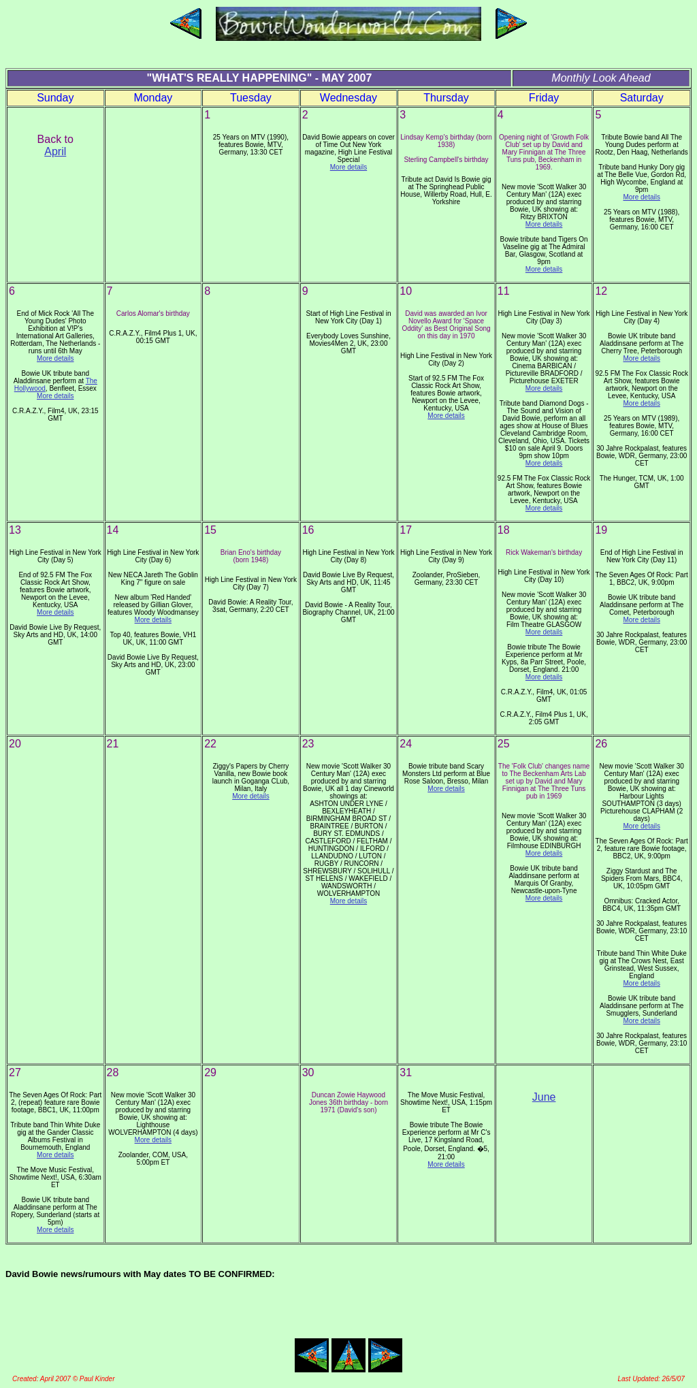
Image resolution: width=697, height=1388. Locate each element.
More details (348, 167)
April (55, 151)
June (544, 1097)
